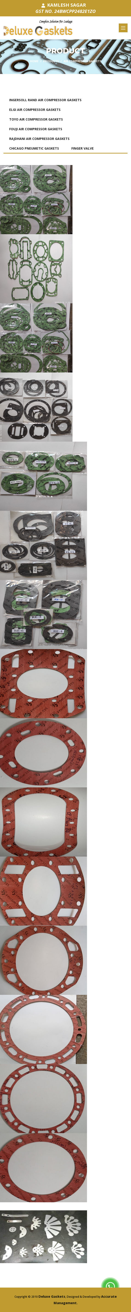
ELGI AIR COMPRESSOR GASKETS (35, 109)
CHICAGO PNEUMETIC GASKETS (34, 148)
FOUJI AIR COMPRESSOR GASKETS (35, 129)
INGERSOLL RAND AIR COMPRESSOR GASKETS (45, 100)
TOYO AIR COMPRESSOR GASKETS (36, 119)
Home (34, 61)
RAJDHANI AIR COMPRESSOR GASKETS (39, 138)
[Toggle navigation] (123, 28)
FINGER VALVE (82, 148)
